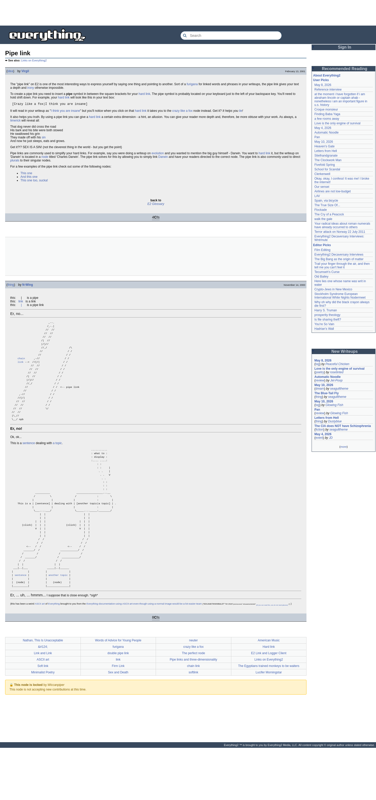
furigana (192, 84)
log (317, 364)
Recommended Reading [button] (344, 69)
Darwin (163, 157)
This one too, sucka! (34, 181)
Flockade (320, 210)
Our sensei (321, 187)
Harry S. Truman (325, 310)
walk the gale (323, 219)
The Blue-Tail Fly (326, 393)
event (319, 438)
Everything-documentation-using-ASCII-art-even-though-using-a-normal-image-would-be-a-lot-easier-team (144, 655)
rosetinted (337, 372)
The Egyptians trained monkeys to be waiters (268, 718)
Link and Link (43, 705)
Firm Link (118, 718)
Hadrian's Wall (324, 329)
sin (43, 138)
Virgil (25, 71)
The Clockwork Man (327, 160)
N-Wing (27, 285)
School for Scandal (327, 169)
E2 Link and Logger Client (268, 705)
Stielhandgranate (326, 155)
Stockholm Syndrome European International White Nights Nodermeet (340, 295)
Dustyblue (334, 421)
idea (10, 71)
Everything (54, 655)
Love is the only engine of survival (337, 123)
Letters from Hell (325, 151)
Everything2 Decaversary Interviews (338, 254)
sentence (28, 465)
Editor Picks (322, 245)
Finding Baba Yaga (327, 114)
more (343, 446)
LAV (317, 196)
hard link (144, 94)
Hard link (269, 699)
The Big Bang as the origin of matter (338, 259)
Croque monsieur (326, 109)
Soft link (42, 718)
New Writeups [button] (345, 351)
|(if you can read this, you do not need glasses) (272, 657)
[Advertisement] (188, 12)
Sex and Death (118, 724)
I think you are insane (65, 111)
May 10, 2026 (323, 142)
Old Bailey (321, 276)
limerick (15, 121)
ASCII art (40, 655)
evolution (158, 154)
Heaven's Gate (324, 146)
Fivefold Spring (324, 165)
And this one (29, 177)
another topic (58, 625)
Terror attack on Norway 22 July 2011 (339, 232)
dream (319, 388)
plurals (14, 161)
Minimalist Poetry (42, 724)
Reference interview (327, 89)
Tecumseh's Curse (326, 272)
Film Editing (322, 250)
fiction (319, 429)
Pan (317, 137)
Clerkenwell (322, 174)
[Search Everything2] (231, 35)
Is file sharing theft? (327, 319)
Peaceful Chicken (337, 364)
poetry (319, 372)
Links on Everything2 (34, 60)
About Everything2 (326, 75)
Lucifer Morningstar (269, 724)
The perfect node (193, 705)
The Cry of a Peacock (329, 214)
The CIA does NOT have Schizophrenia (342, 426)
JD (331, 438)
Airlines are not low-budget (332, 191)
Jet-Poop (336, 380)
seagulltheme (339, 388)
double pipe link (118, 705)
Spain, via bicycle (326, 200)
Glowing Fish (334, 405)
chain (21, 367)
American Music (269, 692)
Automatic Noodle (326, 132)
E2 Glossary (155, 204)
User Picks (321, 80)
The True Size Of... (327, 205)
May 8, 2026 (322, 85)
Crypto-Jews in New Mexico (333, 289)
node (44, 157)
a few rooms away (326, 118)
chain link (193, 718)
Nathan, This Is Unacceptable (43, 692)
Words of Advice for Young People (118, 692)
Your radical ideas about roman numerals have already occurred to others (342, 225)
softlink (193, 724)
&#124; (43, 699)
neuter (193, 692)
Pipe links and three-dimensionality (193, 712)
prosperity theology (327, 315)
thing (10, 285)
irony (30, 88)
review (319, 380)
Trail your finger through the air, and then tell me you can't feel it (342, 265)
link (20, 302)
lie (240, 111)
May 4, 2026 (322, 128)
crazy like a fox (182, 111)
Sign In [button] (344, 47)
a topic (57, 465)
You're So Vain (324, 324)
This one (26, 174)
